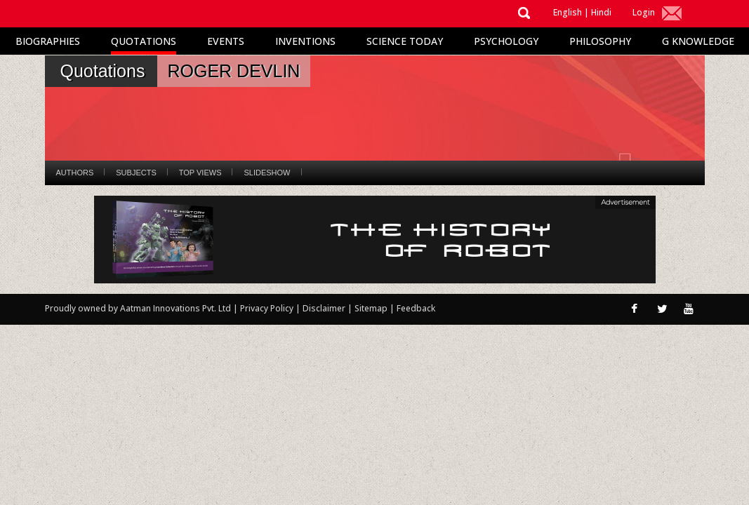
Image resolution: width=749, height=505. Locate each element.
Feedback (416, 308)
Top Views (200, 172)
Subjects (136, 172)
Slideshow (267, 172)
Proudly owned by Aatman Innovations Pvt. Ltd (138, 308)
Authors (75, 172)
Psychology (506, 41)
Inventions (305, 41)
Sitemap (372, 308)
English (567, 12)
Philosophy (600, 41)
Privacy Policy (268, 308)
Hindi (601, 12)
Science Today (404, 41)
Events (225, 41)
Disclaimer (324, 308)
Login (643, 12)
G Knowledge (698, 41)
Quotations (143, 41)
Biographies (47, 41)
